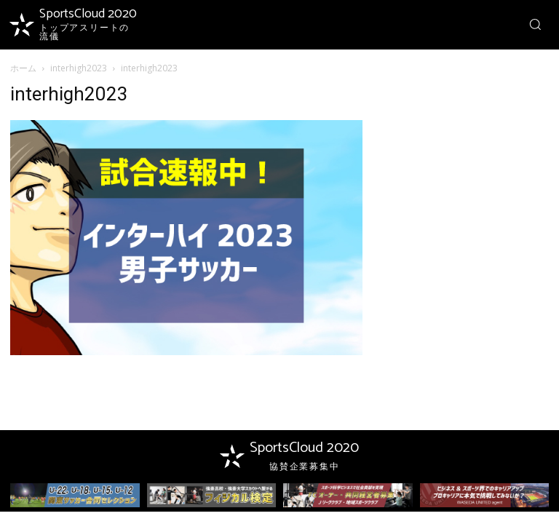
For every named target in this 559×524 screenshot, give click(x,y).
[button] (535, 24)
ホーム (23, 68)
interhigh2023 (78, 68)
